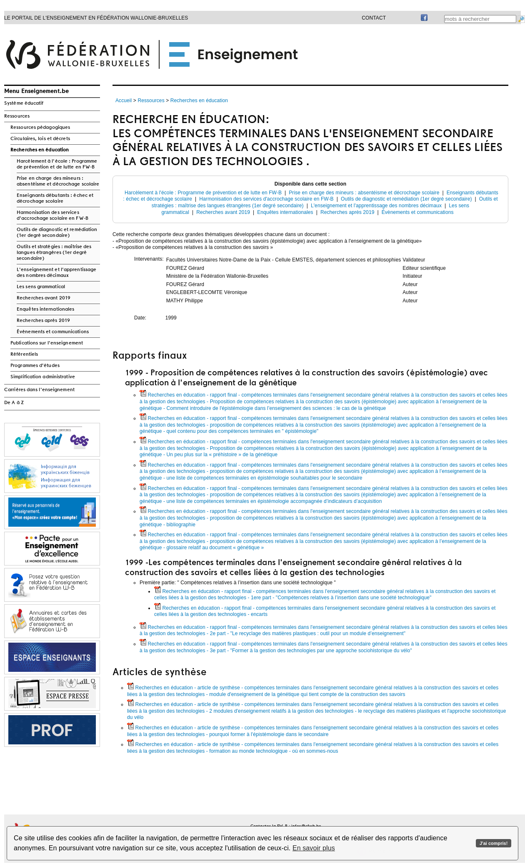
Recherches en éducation (39, 150)
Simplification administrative (42, 376)
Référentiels (24, 354)
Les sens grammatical (41, 286)
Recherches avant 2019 (43, 298)
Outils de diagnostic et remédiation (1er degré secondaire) (57, 232)
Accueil (123, 100)
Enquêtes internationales (45, 309)
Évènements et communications (53, 331)
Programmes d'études (35, 365)
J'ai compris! (494, 843)
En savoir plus (313, 848)
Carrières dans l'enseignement (39, 389)
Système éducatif (24, 103)
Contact (374, 18)
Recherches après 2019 (43, 320)
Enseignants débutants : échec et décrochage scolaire (55, 198)
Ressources (17, 116)
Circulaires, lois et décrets (40, 138)
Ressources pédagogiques (40, 127)
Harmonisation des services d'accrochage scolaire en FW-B (52, 215)
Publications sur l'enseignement (46, 343)
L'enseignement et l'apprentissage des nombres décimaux (56, 272)
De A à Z (14, 402)
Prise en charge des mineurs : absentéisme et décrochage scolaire (58, 181)
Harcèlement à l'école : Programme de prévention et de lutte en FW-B (57, 164)
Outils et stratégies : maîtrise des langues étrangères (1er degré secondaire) (54, 252)
